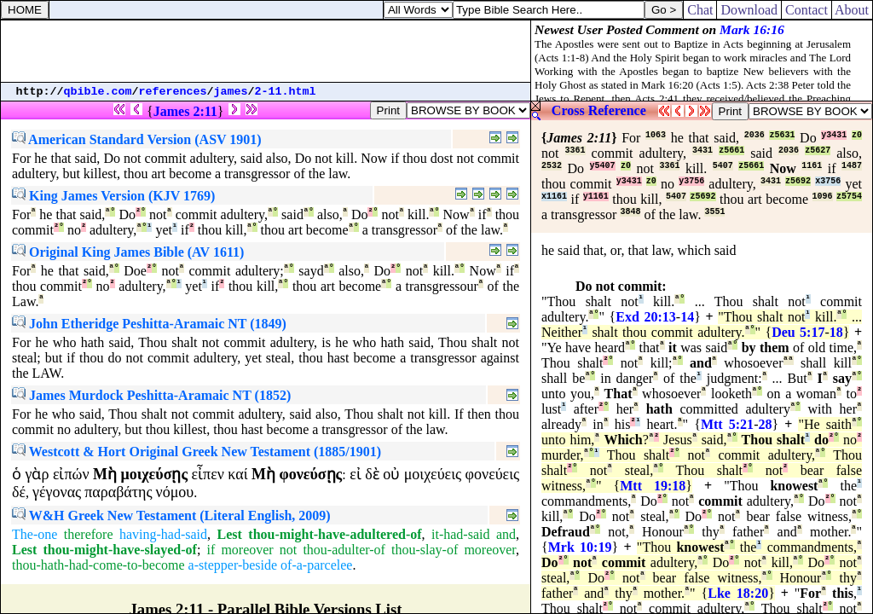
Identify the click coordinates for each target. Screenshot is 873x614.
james (231, 91)
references (173, 91)
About (852, 10)
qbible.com (98, 91)
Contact (806, 10)
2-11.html (285, 91)
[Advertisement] (265, 51)
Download (749, 10)
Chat (700, 10)
